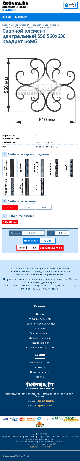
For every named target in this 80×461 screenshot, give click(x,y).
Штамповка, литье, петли (40, 347)
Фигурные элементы (40, 318)
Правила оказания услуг (40, 446)
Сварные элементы (40, 333)
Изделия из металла (40, 337)
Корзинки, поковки (40, 342)
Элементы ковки (16, 17)
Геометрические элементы (40, 323)
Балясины (40, 328)
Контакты (40, 367)
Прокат (40, 314)
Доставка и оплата (40, 362)
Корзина (40, 376)
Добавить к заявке (51, 247)
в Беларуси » (10, 10)
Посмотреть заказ (40, 372)
